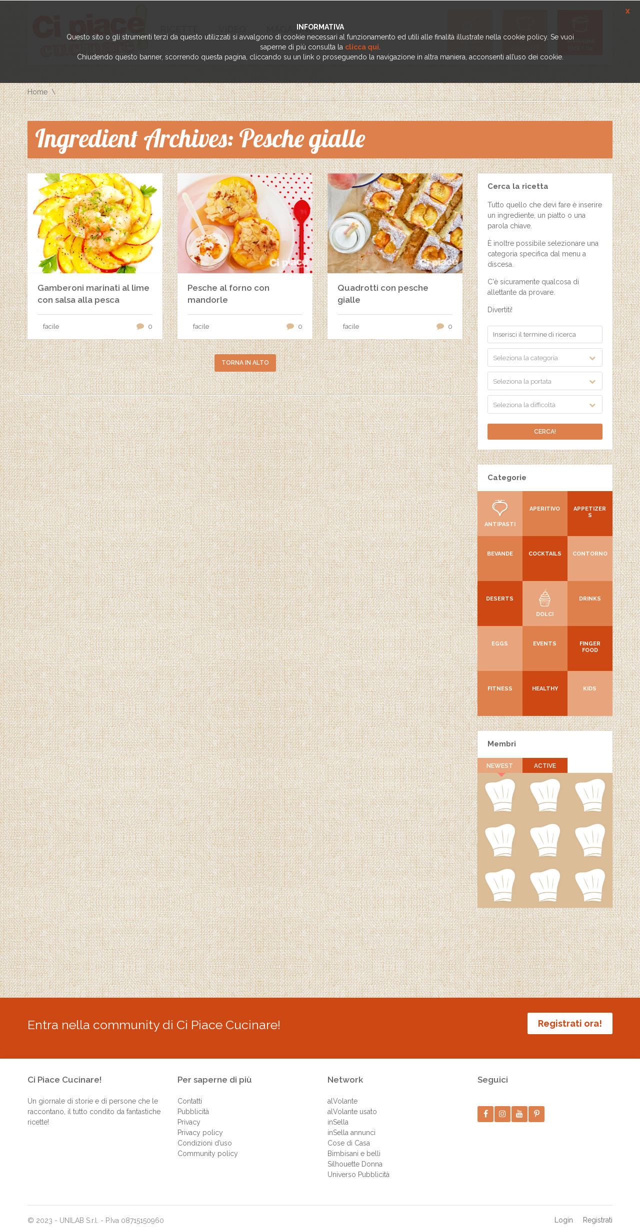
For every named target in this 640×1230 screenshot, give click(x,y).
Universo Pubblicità (359, 1167)
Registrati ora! (570, 1023)
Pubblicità (193, 1104)
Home (38, 92)
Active (545, 765)
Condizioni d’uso (205, 1136)
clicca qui (362, 47)
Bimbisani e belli (354, 1146)
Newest (500, 765)
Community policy (208, 1146)
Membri (502, 743)
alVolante (343, 1094)
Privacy (189, 1115)
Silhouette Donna (355, 1157)
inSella (338, 1115)
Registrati (597, 1213)
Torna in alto (245, 362)
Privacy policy (200, 1125)
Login (563, 1213)
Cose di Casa (349, 1136)
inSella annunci (352, 1125)
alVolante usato (352, 1104)
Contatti (190, 1094)
